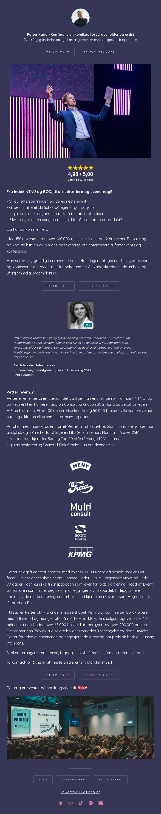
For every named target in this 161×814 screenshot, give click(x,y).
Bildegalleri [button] (111, 779)
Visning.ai (95, 612)
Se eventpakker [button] (99, 52)
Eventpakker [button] (73, 779)
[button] (60, 802)
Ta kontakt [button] (58, 52)
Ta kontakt (16, 662)
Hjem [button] (43, 779)
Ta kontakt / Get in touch (80, 792)
